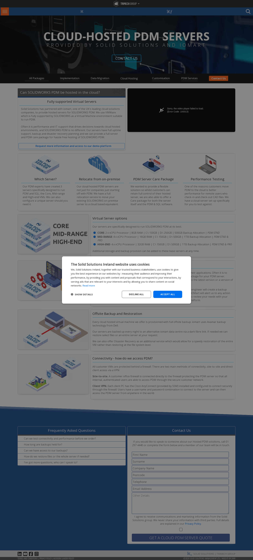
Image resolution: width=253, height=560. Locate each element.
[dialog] (126, 280)
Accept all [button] (168, 294)
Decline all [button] (136, 294)
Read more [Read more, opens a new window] (88, 285)
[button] (82, 294)
